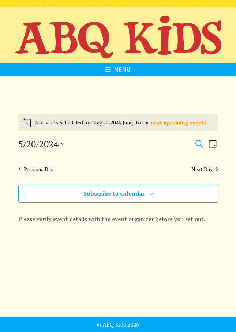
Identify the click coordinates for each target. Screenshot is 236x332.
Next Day (204, 169)
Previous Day (35, 169)
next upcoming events (178, 122)
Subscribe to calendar (114, 193)
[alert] (118, 122)
